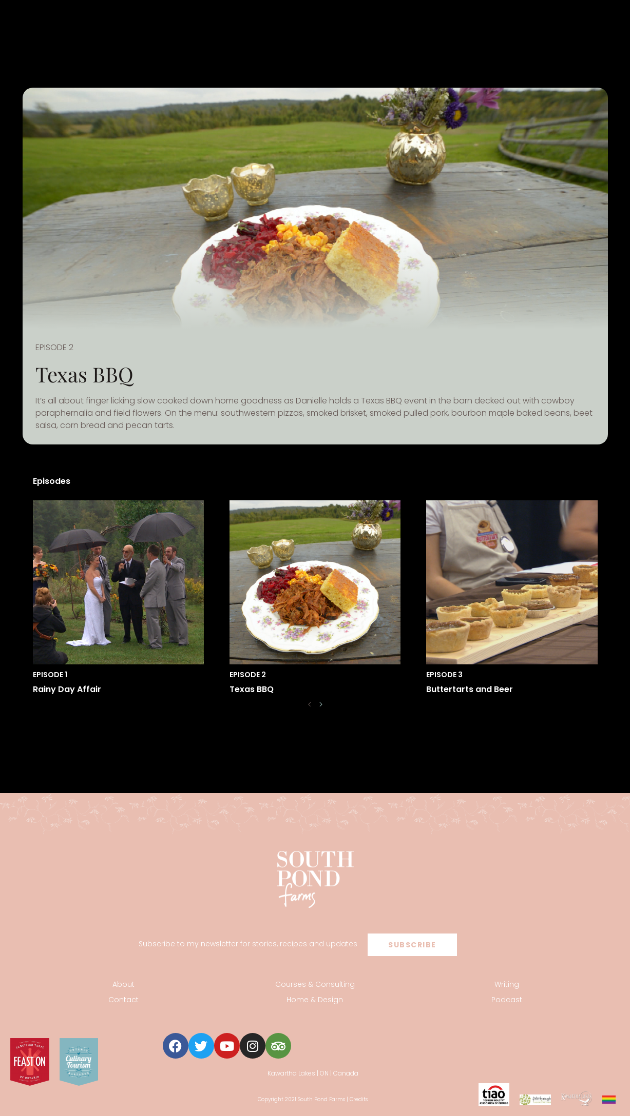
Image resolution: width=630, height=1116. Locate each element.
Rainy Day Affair (67, 689)
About (123, 984)
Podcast (506, 1000)
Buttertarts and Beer (469, 689)
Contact (123, 1000)
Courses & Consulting (315, 984)
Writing (506, 984)
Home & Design (315, 1000)
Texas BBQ (252, 689)
